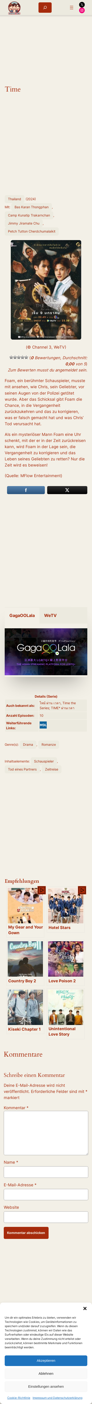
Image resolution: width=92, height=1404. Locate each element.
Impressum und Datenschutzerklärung (57, 1398)
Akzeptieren (46, 1360)
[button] (85, 1308)
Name (11, 1162)
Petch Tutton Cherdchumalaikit (31, 231)
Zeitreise (51, 769)
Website (11, 1207)
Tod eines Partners (22, 769)
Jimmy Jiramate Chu (23, 223)
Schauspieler (44, 761)
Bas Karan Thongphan (32, 207)
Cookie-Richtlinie (18, 1398)
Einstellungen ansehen (46, 1386)
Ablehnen (45, 1373)
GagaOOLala (22, 615)
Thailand (14, 199)
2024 (31, 199)
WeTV (50, 615)
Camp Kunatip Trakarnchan (29, 215)
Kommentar (16, 1107)
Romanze (49, 744)
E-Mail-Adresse (20, 1185)
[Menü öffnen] (71, 7)
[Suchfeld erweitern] (45, 7)
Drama (28, 744)
